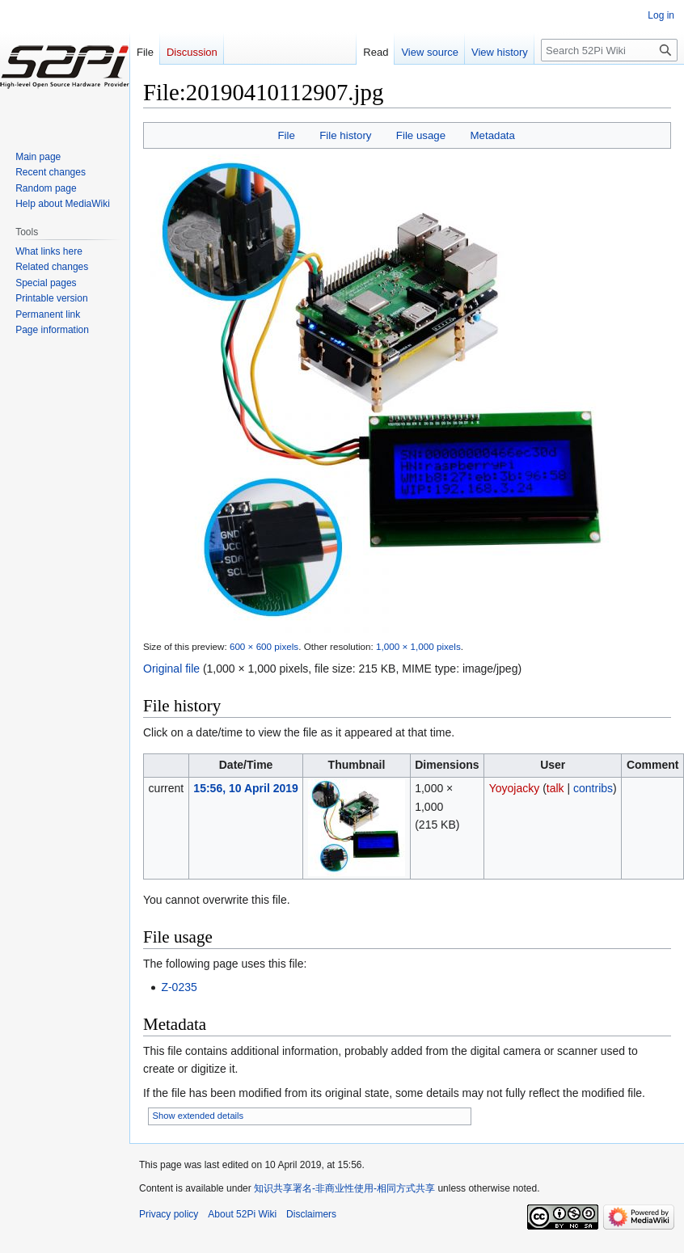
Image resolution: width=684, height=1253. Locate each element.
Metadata (492, 135)
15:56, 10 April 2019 (245, 788)
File (285, 135)
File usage (420, 135)
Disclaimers (311, 1214)
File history (345, 135)
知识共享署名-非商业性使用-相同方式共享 (344, 1188)
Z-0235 (178, 987)
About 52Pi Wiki (242, 1214)
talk (555, 788)
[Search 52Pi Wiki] (609, 50)
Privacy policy (168, 1214)
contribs (593, 788)
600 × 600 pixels (264, 646)
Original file (171, 668)
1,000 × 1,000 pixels (418, 646)
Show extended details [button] (198, 1115)
